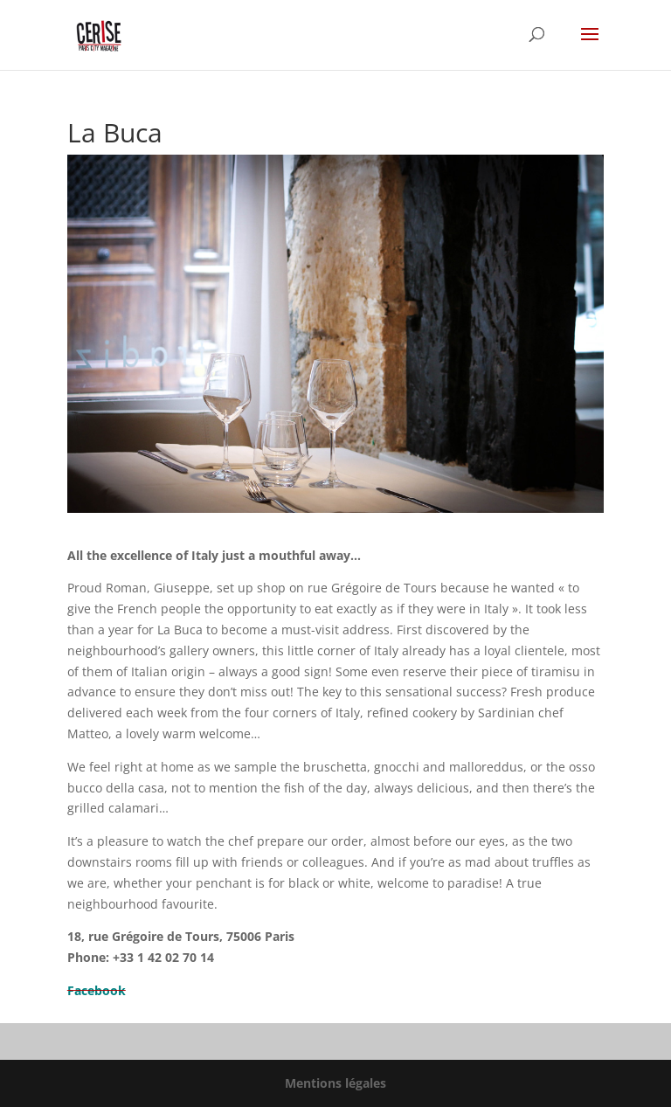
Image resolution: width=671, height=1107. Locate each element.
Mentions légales (335, 1083)
